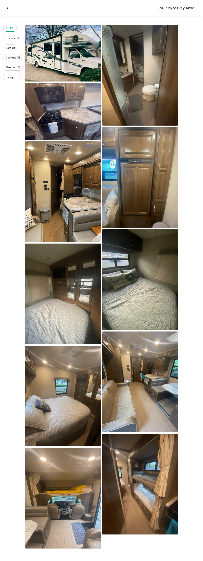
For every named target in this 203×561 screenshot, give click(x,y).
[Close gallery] (7, 7)
